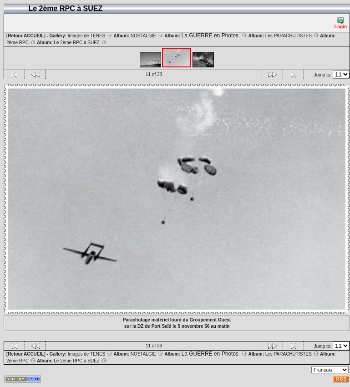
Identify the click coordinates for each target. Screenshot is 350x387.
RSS (341, 379)
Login (341, 23)
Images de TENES (90, 35)
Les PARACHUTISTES (292, 35)
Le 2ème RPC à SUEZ (80, 42)
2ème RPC (21, 42)
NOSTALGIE (147, 35)
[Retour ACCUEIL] (26, 35)
